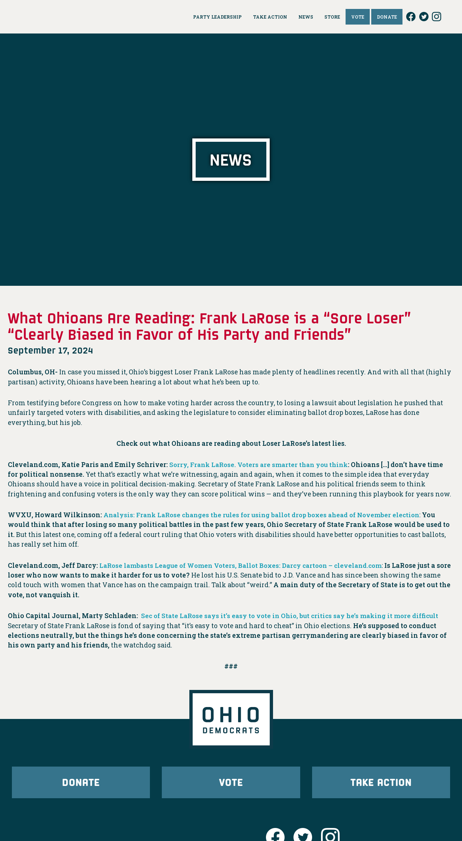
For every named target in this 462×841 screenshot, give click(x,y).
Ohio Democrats (67, 16)
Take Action (381, 784)
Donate (81, 784)
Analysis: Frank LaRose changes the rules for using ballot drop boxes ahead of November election (268, 515)
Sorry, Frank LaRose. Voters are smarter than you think (262, 464)
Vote (231, 784)
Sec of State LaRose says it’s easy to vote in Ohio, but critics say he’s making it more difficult (295, 615)
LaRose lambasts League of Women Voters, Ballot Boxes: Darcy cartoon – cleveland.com (246, 565)
